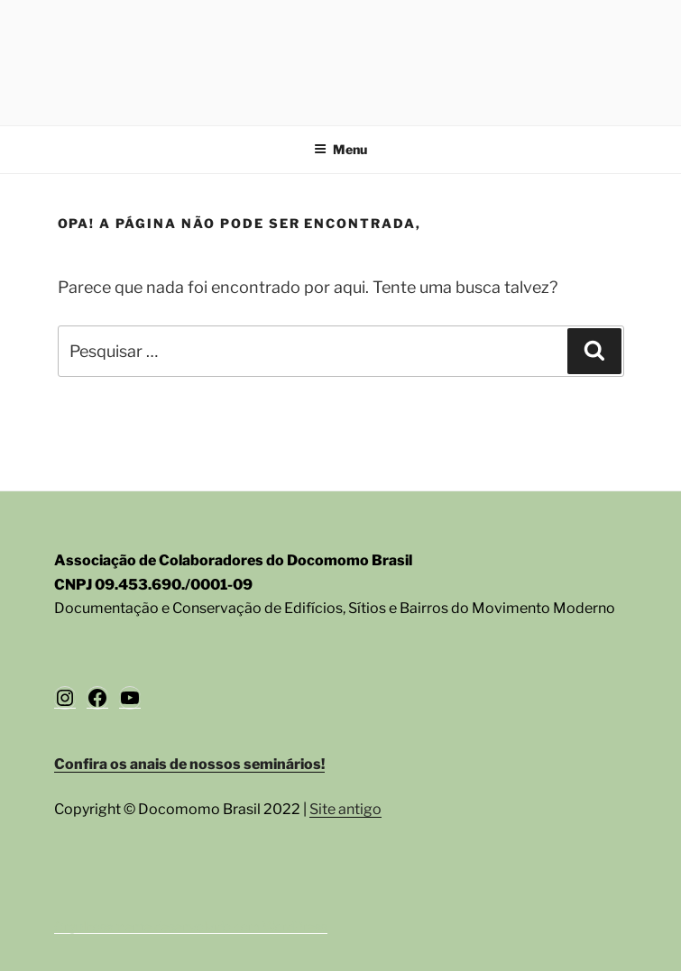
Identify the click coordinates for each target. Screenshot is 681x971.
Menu (340, 149)
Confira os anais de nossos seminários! (189, 764)
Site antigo (345, 809)
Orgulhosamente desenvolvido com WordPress (190, 926)
